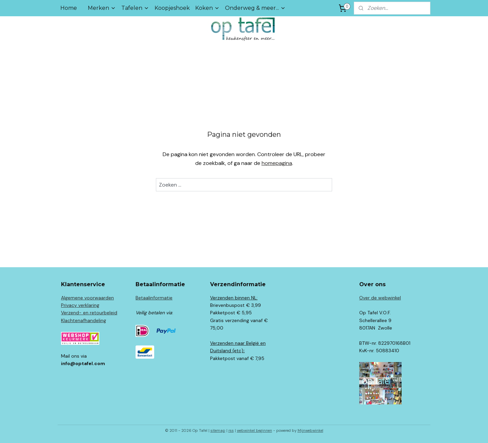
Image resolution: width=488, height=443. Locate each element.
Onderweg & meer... (255, 8)
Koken (207, 8)
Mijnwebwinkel (310, 430)
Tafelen (135, 8)
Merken (102, 8)
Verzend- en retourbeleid (89, 313)
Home (68, 8)
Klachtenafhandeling (83, 320)
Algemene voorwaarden (87, 298)
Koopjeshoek (172, 8)
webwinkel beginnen (254, 430)
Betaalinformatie (154, 298)
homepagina (277, 163)
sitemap (217, 430)
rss (231, 430)
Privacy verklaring (80, 305)
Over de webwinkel (380, 298)
